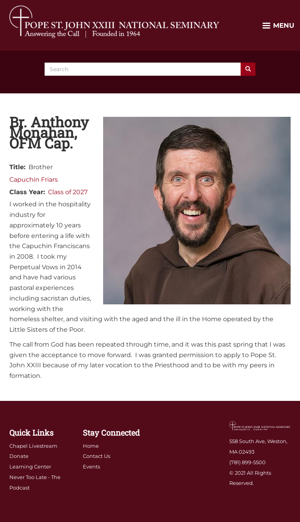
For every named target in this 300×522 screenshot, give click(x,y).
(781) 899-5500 (247, 462)
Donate (19, 456)
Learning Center (30, 466)
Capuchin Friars (33, 179)
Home (91, 446)
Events (91, 466)
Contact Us (96, 456)
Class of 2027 (68, 192)
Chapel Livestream (33, 446)
